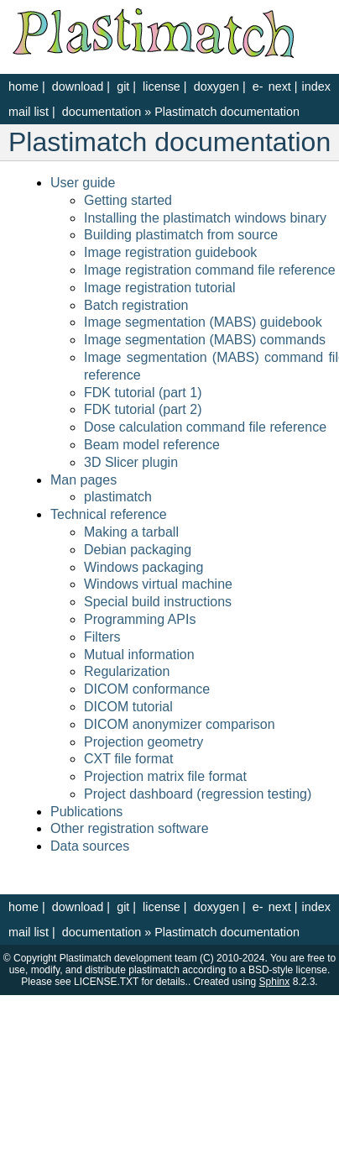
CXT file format (128, 759)
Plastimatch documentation (227, 111)
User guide (82, 183)
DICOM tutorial (128, 707)
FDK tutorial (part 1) (142, 392)
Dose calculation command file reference (205, 427)
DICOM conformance (147, 689)
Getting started (128, 200)
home (23, 86)
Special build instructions (158, 602)
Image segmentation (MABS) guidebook (203, 322)
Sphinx (274, 982)
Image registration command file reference (210, 270)
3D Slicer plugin (131, 462)
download (78, 86)
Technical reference (108, 514)
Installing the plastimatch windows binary (205, 218)
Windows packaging (143, 567)
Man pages (83, 480)
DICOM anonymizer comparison (179, 724)
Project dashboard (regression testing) (197, 794)
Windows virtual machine (158, 584)
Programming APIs (140, 619)
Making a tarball (131, 532)
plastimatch (118, 497)
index (316, 86)
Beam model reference (152, 445)
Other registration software (129, 828)
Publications (86, 811)
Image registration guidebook (170, 252)
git (123, 86)
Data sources (89, 846)
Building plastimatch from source (181, 235)
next (280, 86)
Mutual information (139, 654)
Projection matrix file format (165, 776)
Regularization (127, 671)
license (161, 86)
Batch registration (136, 305)
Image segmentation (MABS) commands (205, 340)
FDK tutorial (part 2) (142, 409)
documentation (103, 111)
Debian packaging (137, 549)
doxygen (216, 86)
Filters (102, 637)
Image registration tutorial (160, 287)
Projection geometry (143, 742)
